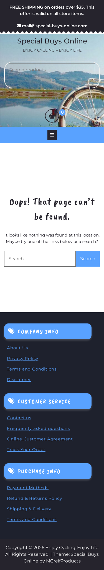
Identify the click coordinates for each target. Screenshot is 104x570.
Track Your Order (26, 449)
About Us (17, 347)
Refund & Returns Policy (34, 498)
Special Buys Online (52, 41)
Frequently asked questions (38, 428)
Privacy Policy (22, 358)
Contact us (19, 417)
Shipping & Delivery (29, 508)
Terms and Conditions (32, 369)
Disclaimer (19, 379)
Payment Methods (28, 487)
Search (52, 81)
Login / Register (52, 98)
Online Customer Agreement (40, 439)
